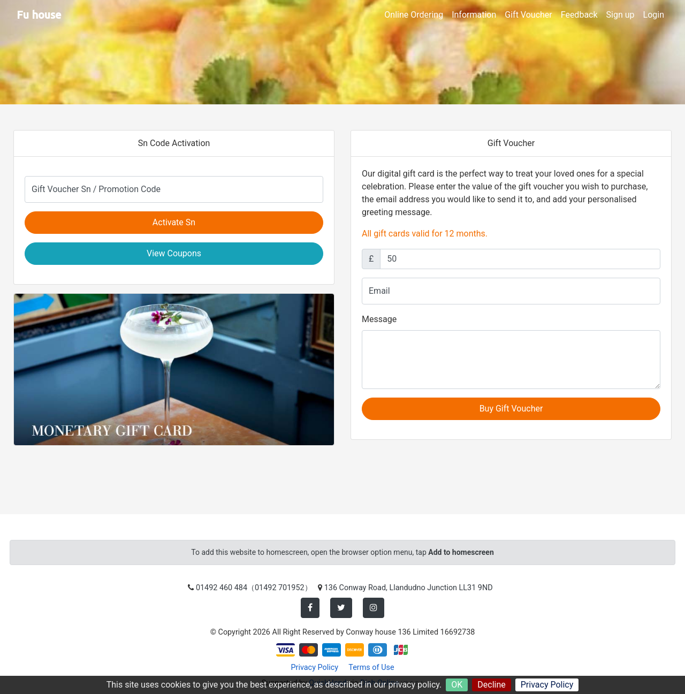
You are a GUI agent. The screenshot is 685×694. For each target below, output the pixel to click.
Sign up (620, 15)
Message (379, 319)
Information (474, 15)
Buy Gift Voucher (511, 408)
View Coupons (174, 253)
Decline (491, 685)
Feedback (579, 15)
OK (456, 685)
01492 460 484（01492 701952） (254, 587)
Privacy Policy (547, 685)
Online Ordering (413, 15)
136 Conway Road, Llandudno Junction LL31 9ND (408, 587)
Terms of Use (371, 667)
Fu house (39, 15)
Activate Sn (174, 222)
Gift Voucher (528, 15)
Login (653, 15)
